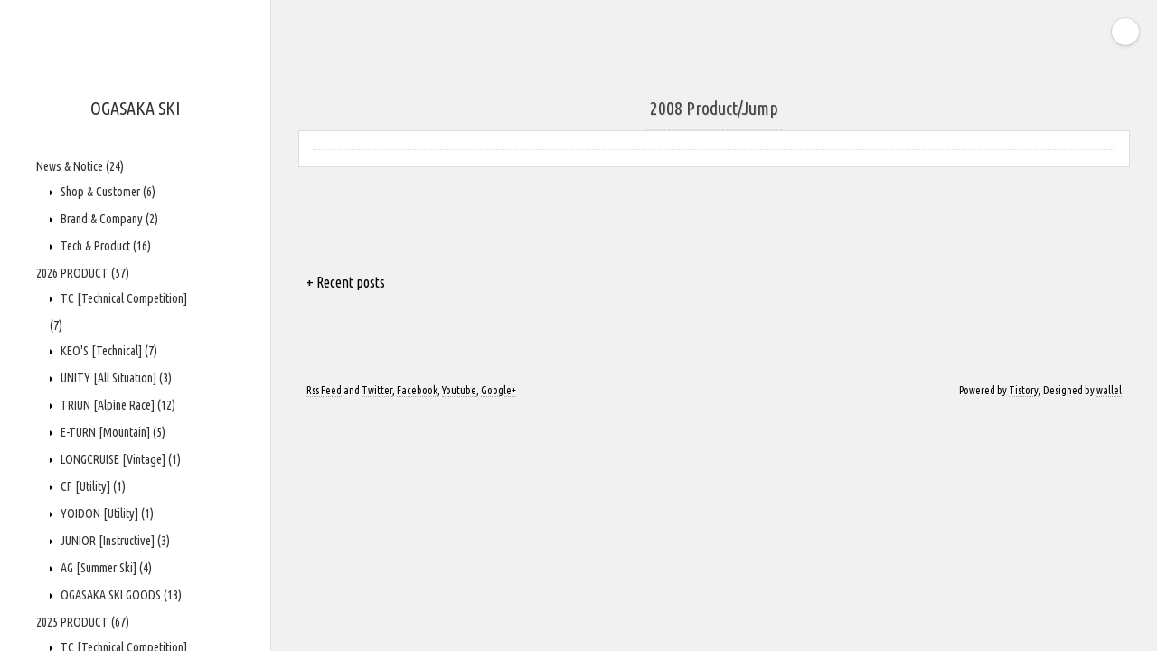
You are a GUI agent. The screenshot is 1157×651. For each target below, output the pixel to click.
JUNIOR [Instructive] (114, 540)
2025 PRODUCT (82, 622)
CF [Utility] (92, 486)
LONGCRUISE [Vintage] (119, 459)
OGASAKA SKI (135, 108)
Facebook (417, 390)
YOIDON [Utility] (106, 513)
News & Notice (80, 166)
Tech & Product (104, 246)
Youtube (459, 390)
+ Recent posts (345, 282)
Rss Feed (324, 390)
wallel (1109, 390)
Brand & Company (108, 219)
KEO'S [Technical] (107, 351)
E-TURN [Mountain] (111, 432)
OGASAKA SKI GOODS (120, 595)
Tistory (1024, 390)
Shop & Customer (106, 191)
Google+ (498, 390)
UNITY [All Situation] (115, 378)
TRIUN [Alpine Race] (116, 405)
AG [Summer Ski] (105, 568)
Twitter (377, 390)
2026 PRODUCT (82, 273)
